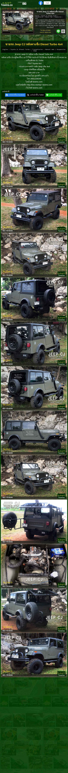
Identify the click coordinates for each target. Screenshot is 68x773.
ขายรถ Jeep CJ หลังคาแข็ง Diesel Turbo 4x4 (50, 12)
